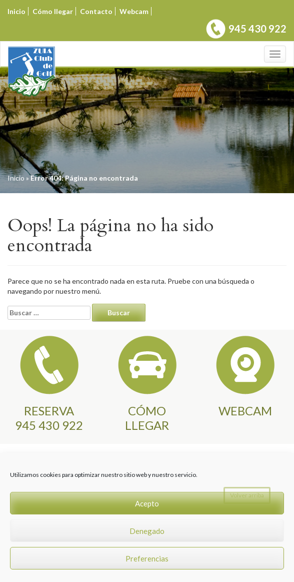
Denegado (147, 530)
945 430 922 (257, 29)
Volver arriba (247, 495)
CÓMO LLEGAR (147, 417)
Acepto (147, 503)
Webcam (134, 11)
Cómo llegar (52, 11)
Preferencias (147, 558)
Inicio (17, 11)
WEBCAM (245, 410)
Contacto (96, 11)
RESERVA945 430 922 (49, 417)
